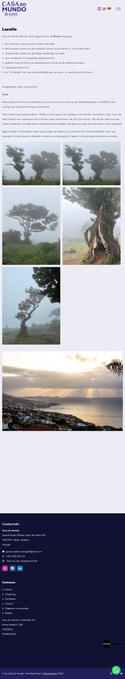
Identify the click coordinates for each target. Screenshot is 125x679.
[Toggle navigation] (118, 9)
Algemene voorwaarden (17, 608)
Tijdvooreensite (49, 673)
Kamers (8, 589)
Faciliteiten (10, 599)
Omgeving (10, 594)
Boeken (8, 613)
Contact (9, 603)
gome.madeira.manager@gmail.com (24, 551)
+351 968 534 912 (15, 556)
